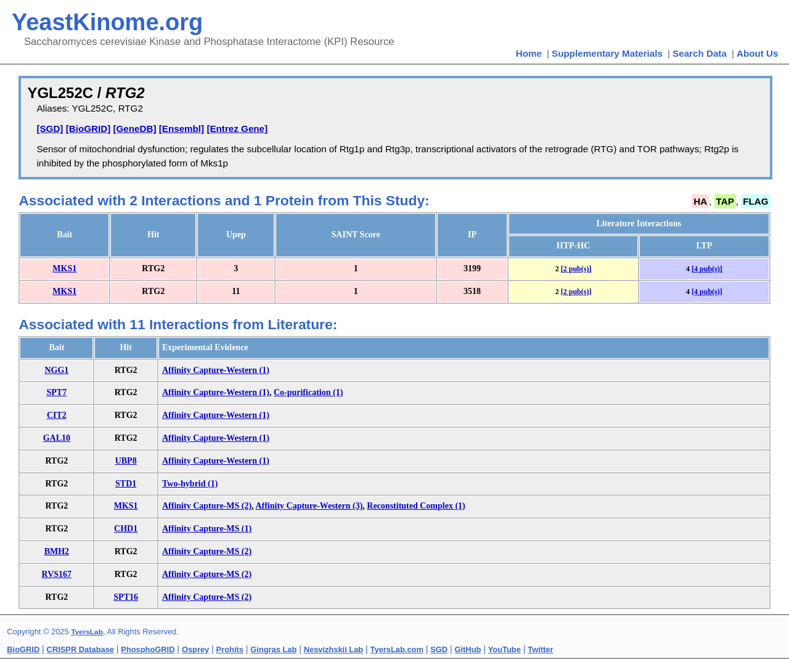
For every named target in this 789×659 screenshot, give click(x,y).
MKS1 (64, 268)
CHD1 (125, 528)
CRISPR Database (80, 649)
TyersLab (87, 632)
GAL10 (56, 438)
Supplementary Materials (607, 53)
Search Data (699, 53)
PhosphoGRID (147, 649)
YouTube (504, 649)
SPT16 (125, 597)
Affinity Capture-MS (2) (206, 505)
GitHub (468, 649)
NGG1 (56, 370)
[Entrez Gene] (237, 128)
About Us (758, 53)
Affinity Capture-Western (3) (308, 505)
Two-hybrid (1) (190, 483)
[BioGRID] (88, 128)
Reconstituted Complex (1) (416, 505)
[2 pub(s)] (576, 268)
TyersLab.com (396, 649)
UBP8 (126, 460)
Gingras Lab (273, 649)
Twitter (540, 649)
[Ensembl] (181, 128)
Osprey (195, 649)
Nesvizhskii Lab (333, 649)
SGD (439, 649)
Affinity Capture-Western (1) (215, 370)
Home (529, 53)
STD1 (125, 483)
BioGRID (23, 649)
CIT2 (57, 415)
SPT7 (57, 392)
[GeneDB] (134, 128)
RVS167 (57, 574)
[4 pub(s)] (707, 268)
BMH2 (56, 551)
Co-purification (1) (308, 392)
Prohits (229, 649)
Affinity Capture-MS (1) (206, 528)
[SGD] (49, 128)
